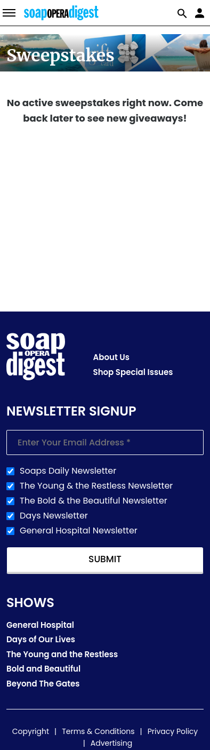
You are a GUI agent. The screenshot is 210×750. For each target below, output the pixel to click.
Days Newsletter (54, 515)
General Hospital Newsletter (79, 530)
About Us (111, 357)
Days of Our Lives (40, 639)
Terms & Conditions (98, 731)
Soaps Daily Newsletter (68, 471)
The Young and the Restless (62, 654)
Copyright (30, 731)
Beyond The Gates (43, 683)
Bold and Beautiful (43, 668)
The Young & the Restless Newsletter (96, 486)
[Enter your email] (105, 442)
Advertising (111, 743)
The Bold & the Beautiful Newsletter (93, 501)
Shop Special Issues (133, 372)
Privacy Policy (173, 731)
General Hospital (40, 625)
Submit (105, 559)
